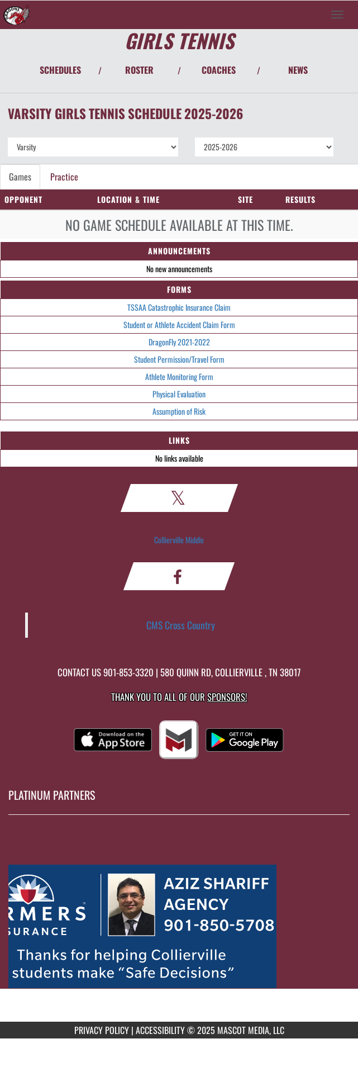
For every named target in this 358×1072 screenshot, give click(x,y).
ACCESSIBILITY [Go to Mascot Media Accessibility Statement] (160, 1030)
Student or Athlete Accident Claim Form (179, 324)
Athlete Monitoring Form (179, 376)
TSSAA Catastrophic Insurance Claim (179, 307)
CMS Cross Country (180, 625)
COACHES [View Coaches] (219, 69)
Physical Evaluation (179, 394)
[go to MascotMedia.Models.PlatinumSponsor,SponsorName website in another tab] (179, 926)
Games (20, 176)
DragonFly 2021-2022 (179, 342)
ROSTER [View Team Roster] (139, 69)
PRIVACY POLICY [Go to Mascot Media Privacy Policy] (101, 1030)
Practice (64, 176)
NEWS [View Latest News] (298, 69)
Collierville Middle (179, 540)
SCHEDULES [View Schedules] (60, 69)
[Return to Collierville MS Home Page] (17, 15)
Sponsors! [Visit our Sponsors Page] (227, 697)
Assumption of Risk (179, 411)
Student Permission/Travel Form (179, 359)
